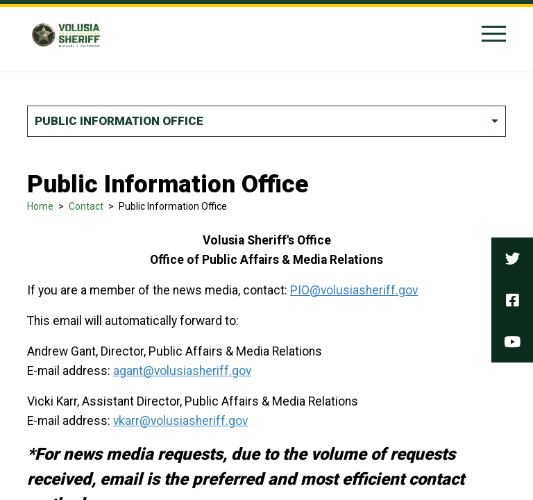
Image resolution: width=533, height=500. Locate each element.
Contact (86, 206)
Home (40, 206)
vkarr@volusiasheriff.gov (180, 421)
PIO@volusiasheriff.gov (354, 290)
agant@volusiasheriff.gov (182, 371)
